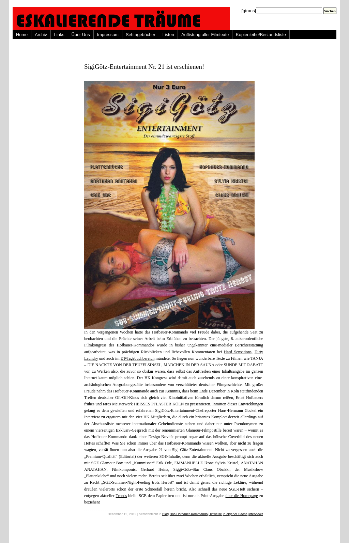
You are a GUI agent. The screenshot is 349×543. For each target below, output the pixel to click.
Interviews (255, 514)
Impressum (108, 34)
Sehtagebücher (140, 34)
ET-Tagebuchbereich (137, 358)
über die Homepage (242, 495)
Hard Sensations (238, 352)
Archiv (41, 34)
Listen (168, 34)
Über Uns (81, 34)
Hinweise (215, 514)
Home (22, 34)
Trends (121, 495)
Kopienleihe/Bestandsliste (261, 34)
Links (59, 34)
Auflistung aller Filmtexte (205, 34)
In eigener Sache (235, 514)
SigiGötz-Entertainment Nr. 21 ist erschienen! (144, 66)
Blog (165, 514)
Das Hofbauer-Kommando (189, 514)
